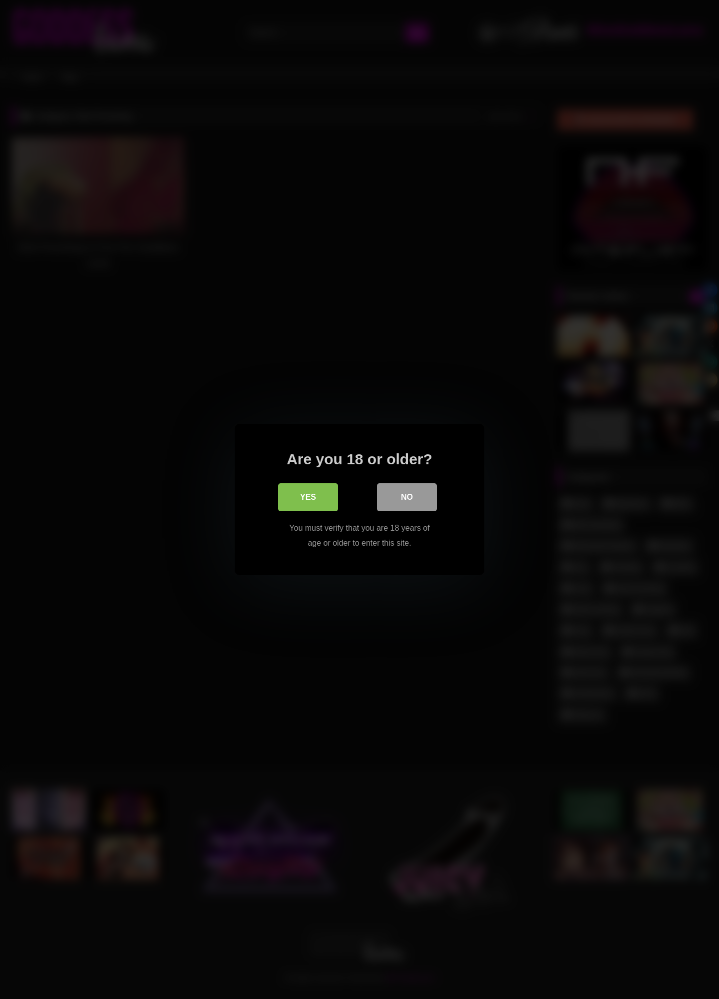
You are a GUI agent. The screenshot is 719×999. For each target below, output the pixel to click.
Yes (308, 497)
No (407, 497)
